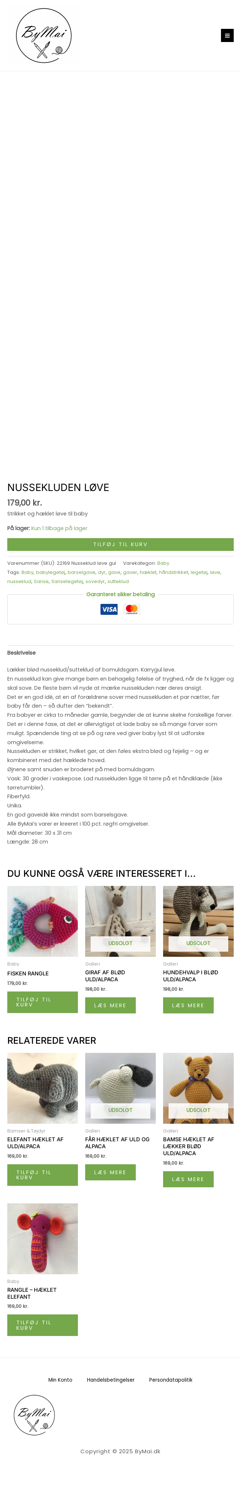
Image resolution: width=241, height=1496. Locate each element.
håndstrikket (173, 572)
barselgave (81, 572)
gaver (130, 572)
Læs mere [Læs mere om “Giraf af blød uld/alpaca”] (110, 1005)
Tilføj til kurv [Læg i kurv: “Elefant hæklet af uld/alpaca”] (34, 1175)
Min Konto (60, 1380)
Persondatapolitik (171, 1380)
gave (114, 572)
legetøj (199, 572)
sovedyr (95, 581)
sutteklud (118, 581)
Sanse (41, 581)
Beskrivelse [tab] (21, 652)
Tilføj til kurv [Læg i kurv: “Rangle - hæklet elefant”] (34, 1325)
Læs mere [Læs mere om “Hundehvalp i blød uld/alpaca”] (188, 1005)
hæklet (148, 572)
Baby (163, 563)
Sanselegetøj (67, 581)
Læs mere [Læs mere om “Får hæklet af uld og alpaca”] (110, 1172)
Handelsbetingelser (111, 1380)
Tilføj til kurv (120, 544)
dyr (102, 572)
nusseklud (19, 581)
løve (215, 572)
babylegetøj (50, 572)
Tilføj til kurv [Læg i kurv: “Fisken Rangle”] (34, 1002)
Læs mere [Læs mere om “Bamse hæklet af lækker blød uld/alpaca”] (188, 1179)
